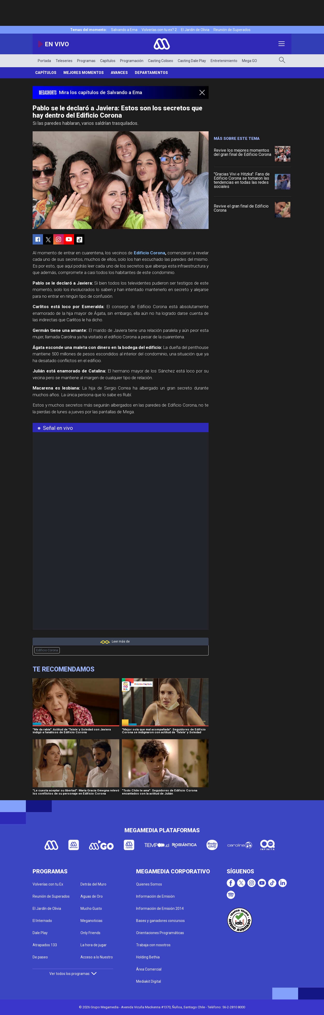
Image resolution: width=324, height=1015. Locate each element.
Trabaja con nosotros (153, 945)
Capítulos (107, 61)
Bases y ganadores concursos (160, 921)
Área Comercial (148, 969)
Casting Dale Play (192, 61)
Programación (131, 61)
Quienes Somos (149, 884)
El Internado (42, 921)
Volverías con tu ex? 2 (159, 30)
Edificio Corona (149, 252)
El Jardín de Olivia (195, 30)
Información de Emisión (155, 896)
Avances (119, 73)
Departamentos (151, 73)
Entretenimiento (224, 61)
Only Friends (90, 933)
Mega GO (249, 61)
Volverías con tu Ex (48, 884)
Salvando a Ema (124, 30)
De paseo (40, 957)
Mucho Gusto (91, 908)
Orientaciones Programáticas (160, 933)
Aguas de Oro (91, 896)
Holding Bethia (148, 957)
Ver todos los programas (73, 974)
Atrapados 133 (45, 945)
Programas (86, 61)
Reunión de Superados (232, 30)
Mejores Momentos (83, 73)
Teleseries (64, 61)
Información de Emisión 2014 (160, 908)
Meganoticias (91, 921)
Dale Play (40, 933)
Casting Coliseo (160, 61)
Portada (44, 61)
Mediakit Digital (148, 981)
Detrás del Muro (93, 884)
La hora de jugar (93, 945)
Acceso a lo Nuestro (96, 957)
